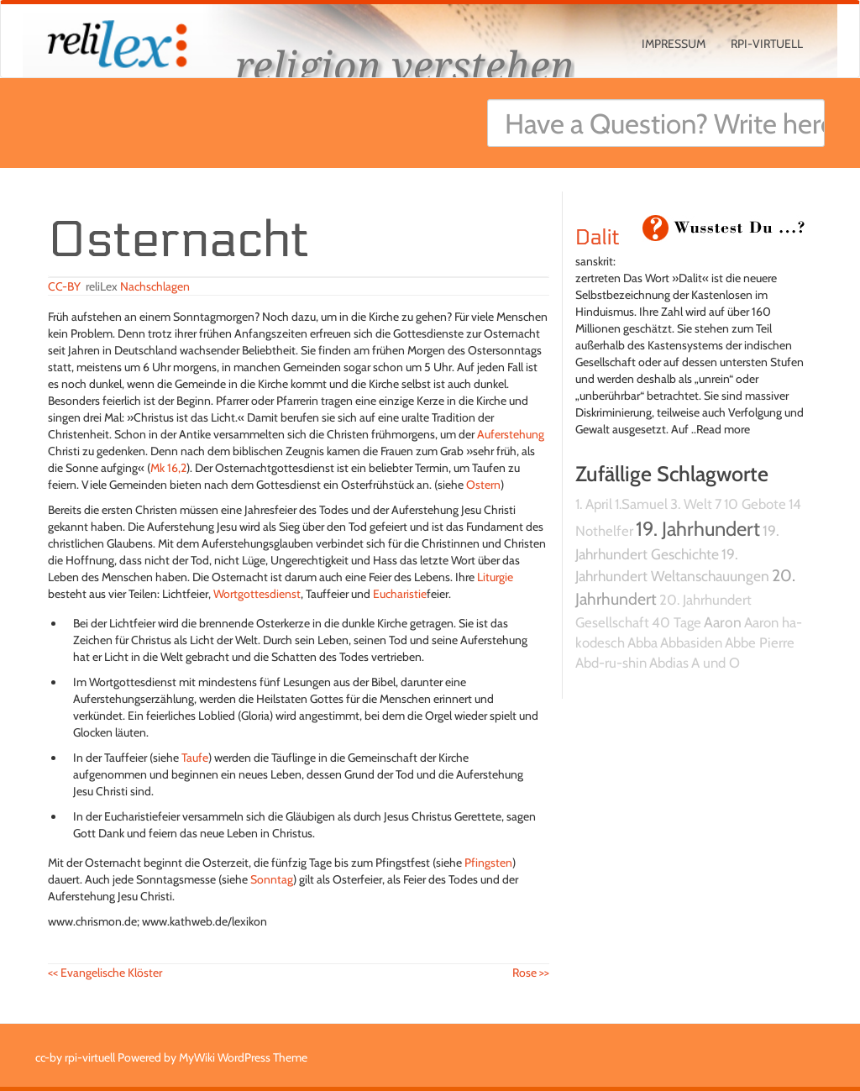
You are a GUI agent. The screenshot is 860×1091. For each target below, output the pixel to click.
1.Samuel (641, 504)
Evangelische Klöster (105, 972)
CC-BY (64, 286)
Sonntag (271, 879)
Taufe (194, 757)
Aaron (723, 622)
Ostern (483, 484)
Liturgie (495, 577)
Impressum (673, 43)
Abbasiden (691, 642)
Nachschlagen (155, 286)
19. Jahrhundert (698, 529)
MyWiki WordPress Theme (243, 1057)
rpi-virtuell (767, 43)
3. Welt (691, 504)
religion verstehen (404, 65)
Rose (530, 972)
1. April (593, 504)
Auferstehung (510, 434)
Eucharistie (400, 593)
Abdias (669, 662)
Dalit (597, 237)
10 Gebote (755, 504)
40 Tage (676, 622)
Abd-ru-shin (611, 662)
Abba (642, 642)
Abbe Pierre (759, 642)
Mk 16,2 (168, 467)
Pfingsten (488, 862)
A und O (715, 662)
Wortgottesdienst (257, 593)
